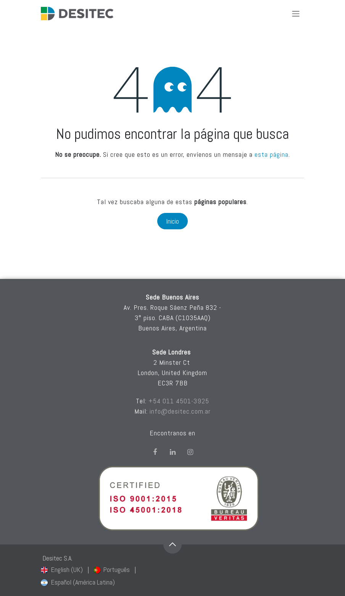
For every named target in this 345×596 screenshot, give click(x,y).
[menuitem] (62, 569)
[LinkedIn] (172, 452)
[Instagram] (190, 452)
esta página (272, 154)
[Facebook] (155, 452)
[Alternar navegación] (295, 13)
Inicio (172, 221)
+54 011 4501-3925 (178, 400)
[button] (172, 544)
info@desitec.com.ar (180, 411)
